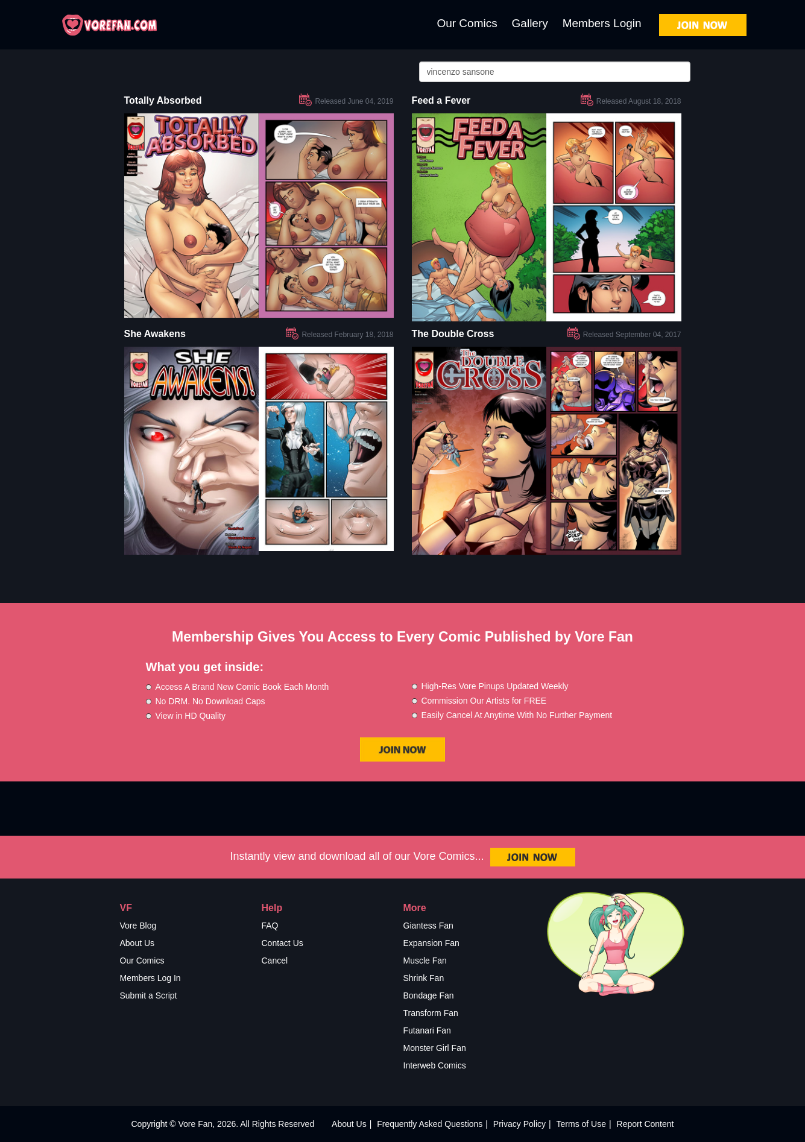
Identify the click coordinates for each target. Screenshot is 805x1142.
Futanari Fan (427, 1030)
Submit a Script (148, 995)
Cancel (275, 960)
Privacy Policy (519, 1124)
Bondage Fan (428, 995)
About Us (137, 943)
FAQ (270, 925)
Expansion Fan (431, 943)
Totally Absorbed (163, 100)
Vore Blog (138, 925)
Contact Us (282, 943)
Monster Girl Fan (434, 1048)
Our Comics (467, 23)
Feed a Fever (441, 100)
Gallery (530, 23)
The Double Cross (453, 334)
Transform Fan (430, 1013)
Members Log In (150, 978)
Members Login (602, 23)
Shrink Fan (423, 978)
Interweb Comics (434, 1065)
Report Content (645, 1124)
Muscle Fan (425, 960)
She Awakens (155, 334)
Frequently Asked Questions (429, 1124)
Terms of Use (581, 1124)
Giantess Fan (428, 925)
